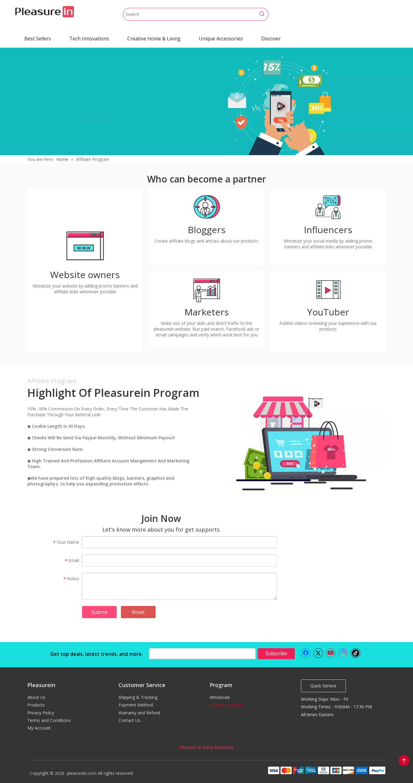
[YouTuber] (328, 289)
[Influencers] (328, 206)
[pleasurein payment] (326, 770)
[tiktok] (355, 653)
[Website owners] (85, 245)
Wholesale (220, 697)
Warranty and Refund (139, 713)
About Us (36, 697)
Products (36, 705)
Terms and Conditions (49, 720)
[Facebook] (306, 653)
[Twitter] (318, 653)
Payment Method (136, 705)
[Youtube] (331, 653)
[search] (202, 653)
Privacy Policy (40, 713)
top (403, 760)
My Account (39, 728)
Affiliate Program (226, 705)
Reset (138, 612)
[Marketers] (206, 289)
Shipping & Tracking (138, 697)
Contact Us (129, 720)
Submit (99, 612)
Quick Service (323, 686)
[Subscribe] (276, 653)
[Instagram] (343, 653)
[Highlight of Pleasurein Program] (298, 441)
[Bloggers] (206, 206)
